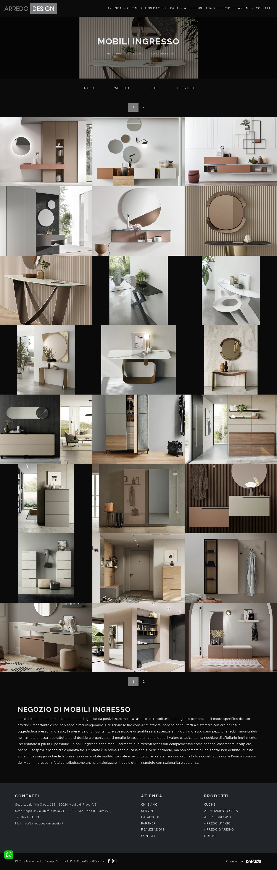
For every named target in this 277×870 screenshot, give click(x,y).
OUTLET (210, 836)
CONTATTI (148, 836)
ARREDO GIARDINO (219, 829)
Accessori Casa (198, 8)
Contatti (264, 8)
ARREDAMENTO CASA (221, 811)
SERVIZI (147, 811)
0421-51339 (30, 817)
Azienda (115, 8)
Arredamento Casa (162, 8)
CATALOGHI (150, 817)
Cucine (133, 8)
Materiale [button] (122, 88)
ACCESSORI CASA (218, 817)
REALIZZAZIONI (152, 829)
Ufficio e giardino (234, 8)
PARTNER (148, 823)
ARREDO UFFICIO (217, 823)
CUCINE (209, 805)
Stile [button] (154, 88)
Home (107, 53)
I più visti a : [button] (186, 88)
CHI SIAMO (149, 805)
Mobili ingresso (162, 53)
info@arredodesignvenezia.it (43, 823)
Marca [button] (89, 88)
